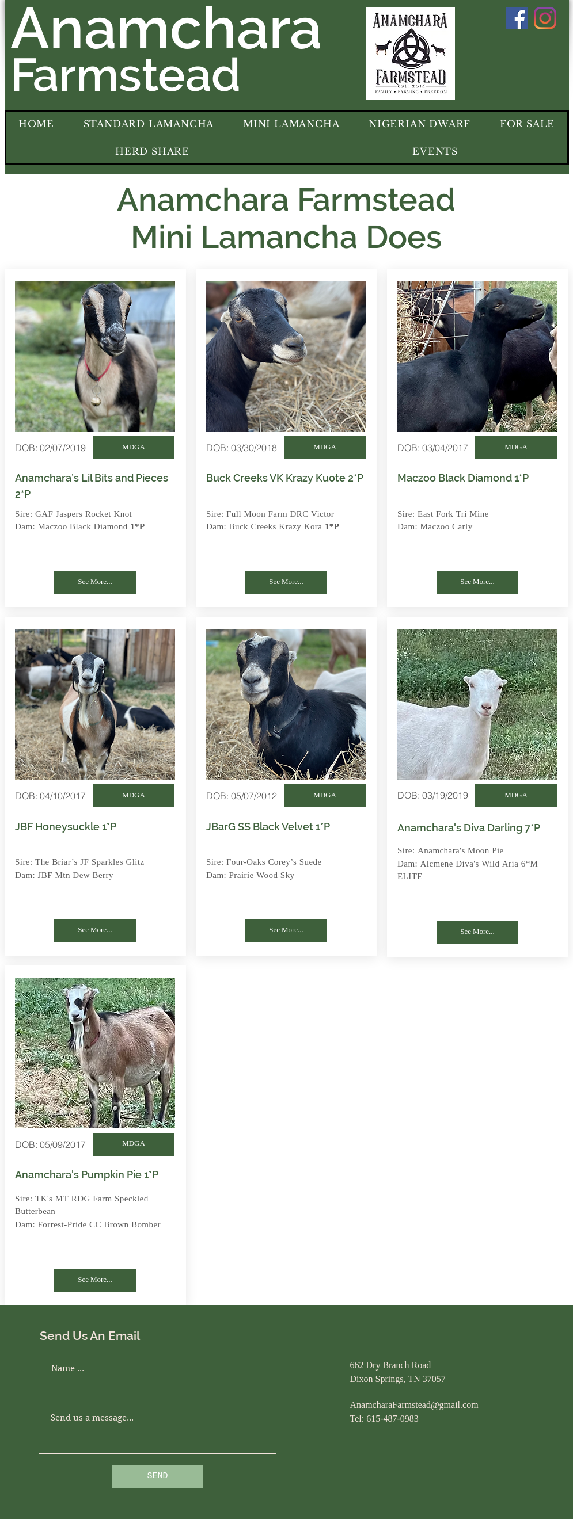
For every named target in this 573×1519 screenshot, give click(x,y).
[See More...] (95, 582)
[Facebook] (517, 18)
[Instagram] (545, 18)
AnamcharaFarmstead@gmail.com (414, 1405)
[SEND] (157, 1476)
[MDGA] (133, 447)
